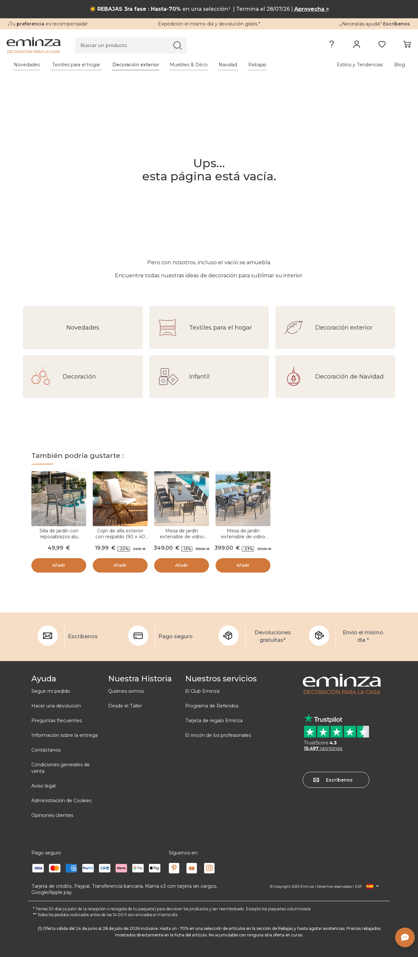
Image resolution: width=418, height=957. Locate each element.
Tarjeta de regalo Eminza (214, 720)
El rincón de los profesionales (218, 735)
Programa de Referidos (211, 706)
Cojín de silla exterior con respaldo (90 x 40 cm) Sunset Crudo (120, 536)
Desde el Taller (125, 706)
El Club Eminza (202, 691)
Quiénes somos (126, 691)
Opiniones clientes (52, 815)
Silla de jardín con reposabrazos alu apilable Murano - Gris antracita (59, 539)
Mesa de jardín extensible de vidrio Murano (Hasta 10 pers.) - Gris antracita (181, 539)
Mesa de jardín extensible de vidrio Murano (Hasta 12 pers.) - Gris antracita (243, 539)
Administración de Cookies (61, 800)
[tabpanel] (159, 64)
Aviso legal (43, 786)
